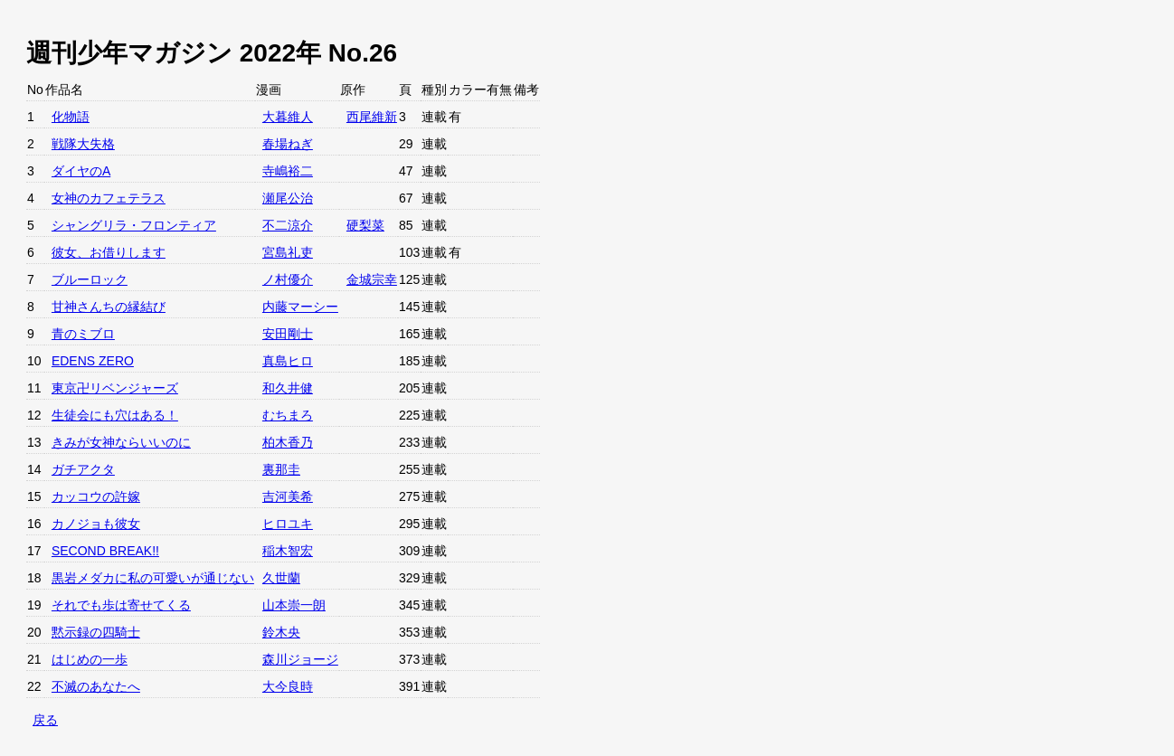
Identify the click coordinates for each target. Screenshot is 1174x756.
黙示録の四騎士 (96, 632)
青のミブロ (83, 333)
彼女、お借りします (109, 252)
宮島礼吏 (287, 252)
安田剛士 (287, 333)
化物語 (71, 116)
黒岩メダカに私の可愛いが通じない (153, 578)
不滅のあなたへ (96, 686)
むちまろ (287, 415)
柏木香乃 (287, 442)
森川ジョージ (300, 659)
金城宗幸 (371, 279)
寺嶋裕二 (287, 171)
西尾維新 (371, 116)
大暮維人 (287, 116)
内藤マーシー (300, 306)
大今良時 (287, 686)
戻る (45, 720)
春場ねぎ (287, 144)
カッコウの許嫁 (96, 496)
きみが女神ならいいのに (121, 442)
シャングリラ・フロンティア (134, 225)
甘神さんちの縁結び (109, 306)
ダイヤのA (81, 171)
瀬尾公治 (287, 198)
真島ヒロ (287, 361)
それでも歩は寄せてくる (121, 605)
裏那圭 (281, 469)
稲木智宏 (287, 550)
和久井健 (287, 388)
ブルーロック (90, 279)
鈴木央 (281, 632)
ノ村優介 (287, 279)
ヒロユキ (287, 523)
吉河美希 (287, 496)
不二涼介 (287, 225)
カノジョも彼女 (96, 523)
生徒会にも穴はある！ (115, 415)
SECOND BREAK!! (105, 550)
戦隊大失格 (83, 144)
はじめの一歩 (90, 659)
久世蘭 (281, 578)
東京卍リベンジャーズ (115, 388)
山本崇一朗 (294, 605)
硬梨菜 (365, 225)
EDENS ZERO (93, 361)
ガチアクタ (83, 469)
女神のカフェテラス (109, 198)
